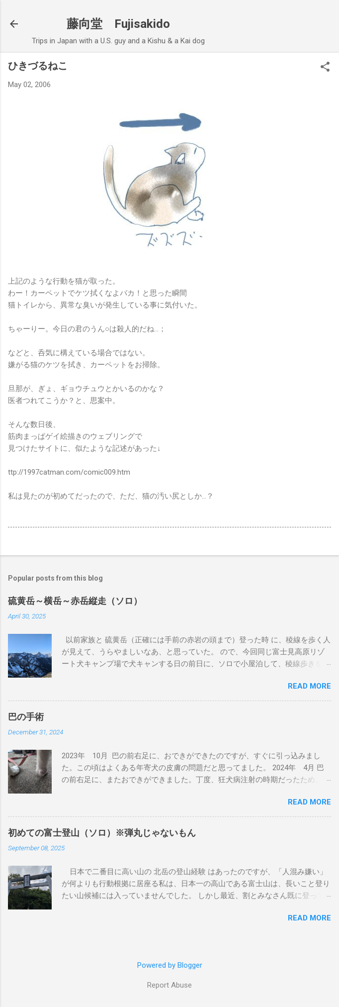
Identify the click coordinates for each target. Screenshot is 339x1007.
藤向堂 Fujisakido (118, 24)
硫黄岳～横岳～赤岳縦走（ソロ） (75, 601)
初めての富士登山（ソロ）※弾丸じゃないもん (102, 832)
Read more (309, 686)
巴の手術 (26, 716)
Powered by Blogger (169, 965)
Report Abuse (169, 985)
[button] (325, 68)
